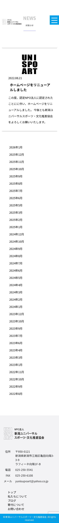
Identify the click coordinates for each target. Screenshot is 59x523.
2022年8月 (15, 394)
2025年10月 (16, 169)
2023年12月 (16, 314)
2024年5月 (15, 278)
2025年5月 (15, 205)
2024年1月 (15, 307)
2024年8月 (15, 256)
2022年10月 (16, 379)
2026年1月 (15, 147)
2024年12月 (16, 234)
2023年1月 (15, 365)
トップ (12, 492)
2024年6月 (15, 270)
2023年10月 (16, 321)
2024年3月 (15, 292)
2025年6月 (15, 198)
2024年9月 (15, 249)
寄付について (16, 505)
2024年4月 (15, 285)
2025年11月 (16, 162)
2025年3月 (15, 212)
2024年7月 (15, 263)
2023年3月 (15, 357)
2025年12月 (16, 154)
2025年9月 (15, 176)
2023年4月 (15, 350)
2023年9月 (15, 328)
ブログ (12, 500)
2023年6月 (15, 343)
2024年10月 (16, 241)
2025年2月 (15, 220)
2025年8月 (15, 183)
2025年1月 (15, 227)
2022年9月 (15, 386)
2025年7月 (15, 191)
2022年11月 (16, 372)
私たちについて (17, 496)
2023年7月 (15, 336)
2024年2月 (15, 299)
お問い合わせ (16, 509)
